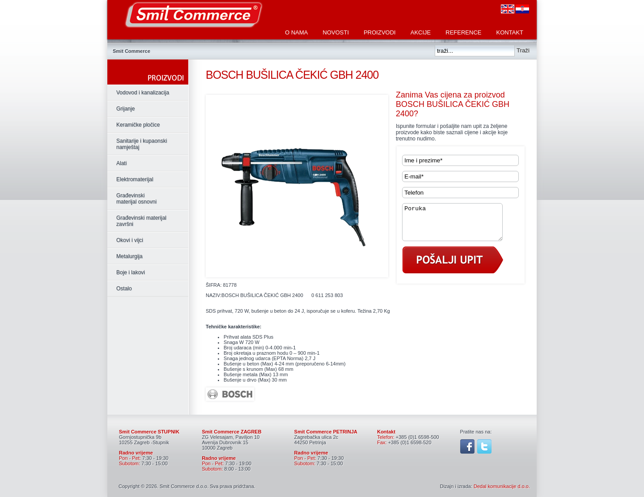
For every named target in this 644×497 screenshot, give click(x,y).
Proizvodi (380, 32)
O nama (296, 32)
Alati (121, 163)
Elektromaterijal (134, 179)
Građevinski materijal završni (141, 221)
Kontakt (509, 32)
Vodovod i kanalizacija (142, 92)
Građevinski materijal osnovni (136, 198)
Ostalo (124, 288)
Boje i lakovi (130, 272)
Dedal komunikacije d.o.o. (502, 486)
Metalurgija (129, 256)
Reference (463, 32)
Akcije (421, 32)
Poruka (458, 225)
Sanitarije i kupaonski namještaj (141, 144)
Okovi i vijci (129, 240)
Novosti (336, 32)
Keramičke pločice (138, 125)
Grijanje (125, 109)
